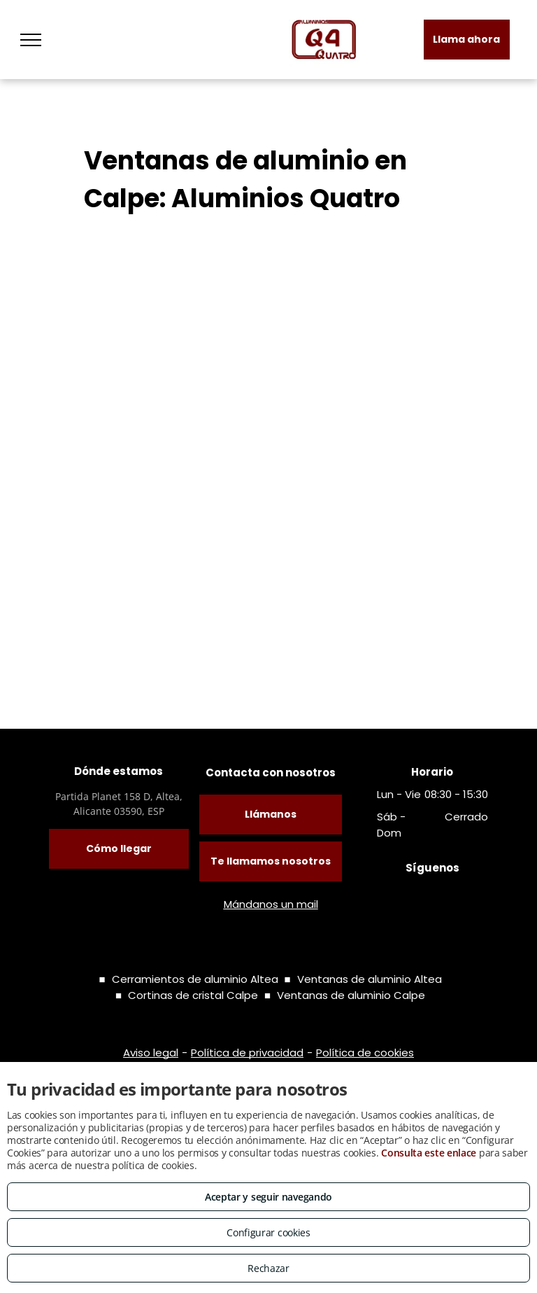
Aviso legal (150, 1052)
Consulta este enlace (428, 1152)
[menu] (31, 40)
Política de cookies (365, 1052)
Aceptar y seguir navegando (268, 1196)
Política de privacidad (247, 1052)
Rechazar (268, 1268)
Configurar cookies (268, 1232)
